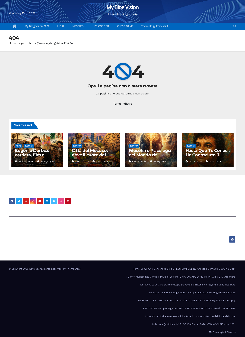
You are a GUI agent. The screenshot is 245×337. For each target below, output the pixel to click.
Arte (18, 146)
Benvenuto (147, 269)
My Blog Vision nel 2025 (222, 292)
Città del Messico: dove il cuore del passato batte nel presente (90, 157)
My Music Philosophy (223, 300)
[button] (234, 26)
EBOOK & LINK (227, 269)
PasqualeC (46, 161)
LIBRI (60, 26)
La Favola (145, 284)
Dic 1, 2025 (195, 161)
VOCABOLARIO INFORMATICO (190, 308)
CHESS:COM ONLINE (184, 269)
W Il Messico (215, 308)
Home (136, 269)
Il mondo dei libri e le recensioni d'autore (168, 316)
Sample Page (165, 308)
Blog (169, 269)
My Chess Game (172, 300)
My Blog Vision (122, 7)
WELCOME (229, 308)
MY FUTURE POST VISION (196, 300)
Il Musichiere (228, 276)
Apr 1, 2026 (82, 161)
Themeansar (73, 269)
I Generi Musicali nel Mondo (141, 276)
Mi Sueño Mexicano (224, 284)
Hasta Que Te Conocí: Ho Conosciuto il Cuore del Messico (208, 155)
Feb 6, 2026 (139, 161)
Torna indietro (122, 103)
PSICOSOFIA (101, 26)
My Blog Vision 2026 (37, 26)
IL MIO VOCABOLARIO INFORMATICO (199, 276)
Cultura (29, 146)
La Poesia (186, 284)
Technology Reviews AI (155, 26)
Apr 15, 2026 (26, 161)
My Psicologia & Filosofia (222, 332)
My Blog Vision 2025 (197, 292)
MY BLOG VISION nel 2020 (191, 324)
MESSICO (78, 26)
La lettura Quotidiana (163, 324)
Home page (16, 43)
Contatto (213, 269)
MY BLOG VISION (158, 292)
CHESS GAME (125, 26)
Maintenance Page (203, 284)
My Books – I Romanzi (150, 300)
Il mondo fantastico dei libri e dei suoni (213, 316)
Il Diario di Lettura (168, 276)
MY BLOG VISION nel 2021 (220, 324)
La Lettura (157, 284)
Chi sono (202, 269)
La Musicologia (172, 284)
